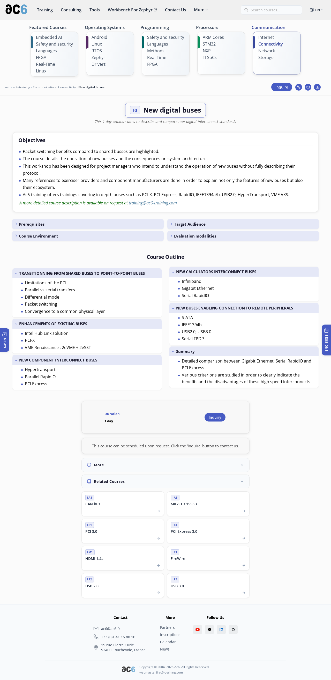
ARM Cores (213, 37)
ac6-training (21, 87)
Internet (266, 37)
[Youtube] (197, 629)
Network (266, 51)
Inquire (281, 87)
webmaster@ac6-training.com (161, 672)
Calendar (168, 641)
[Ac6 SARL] (128, 670)
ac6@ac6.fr (110, 628)
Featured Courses (47, 27)
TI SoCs (210, 57)
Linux (41, 71)
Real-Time (45, 64)
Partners (167, 627)
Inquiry (215, 417)
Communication (268, 27)
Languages (46, 51)
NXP (207, 51)
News (165, 649)
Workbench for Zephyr (132, 10)
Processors (207, 27)
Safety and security (54, 44)
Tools (94, 10)
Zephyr (98, 57)
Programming (154, 27)
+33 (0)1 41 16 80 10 (118, 636)
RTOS (97, 51)
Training (45, 10)
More (199, 9)
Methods (155, 51)
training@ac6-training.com (153, 203)
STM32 (209, 44)
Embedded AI (49, 37)
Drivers (99, 64)
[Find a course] (274, 10)
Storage (266, 57)
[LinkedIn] (221, 629)
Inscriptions (170, 634)
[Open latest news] (4, 340)
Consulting (71, 10)
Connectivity (270, 44)
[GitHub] (233, 629)
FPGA (41, 57)
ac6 (7, 87)
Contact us (175, 10)
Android (99, 37)
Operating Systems (105, 27)
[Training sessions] (326, 339)
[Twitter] (209, 629)
